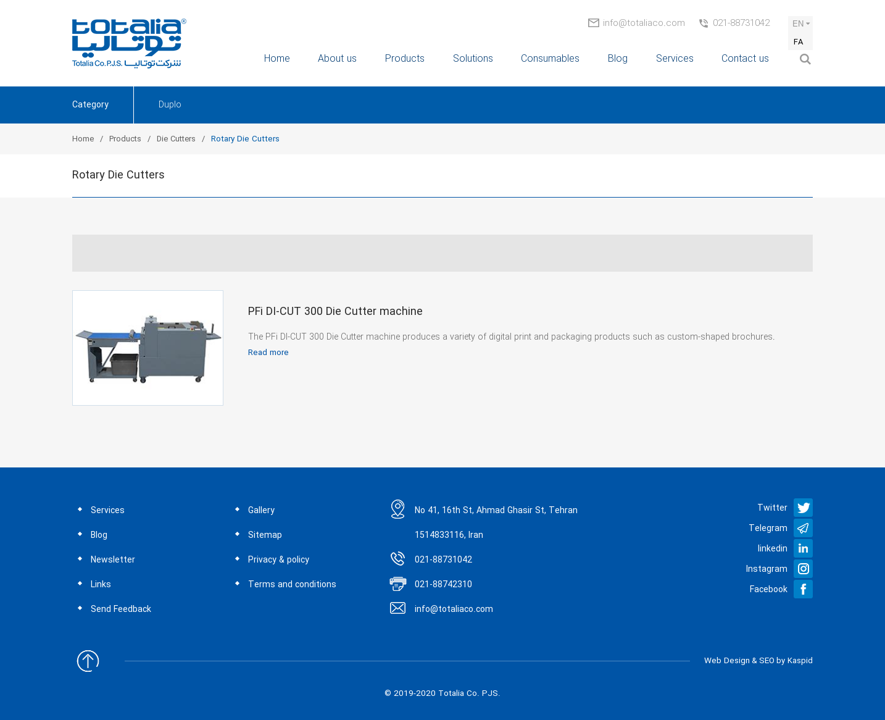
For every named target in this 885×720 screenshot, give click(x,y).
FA (798, 42)
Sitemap (265, 535)
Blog (618, 59)
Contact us (745, 59)
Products (405, 59)
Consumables (550, 59)
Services (675, 59)
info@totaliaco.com (644, 23)
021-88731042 (741, 23)
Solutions (473, 59)
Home (277, 59)
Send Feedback (121, 609)
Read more (268, 352)
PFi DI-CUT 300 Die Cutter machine (335, 311)
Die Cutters (176, 139)
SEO (767, 661)
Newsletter (113, 560)
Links (101, 585)
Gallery (261, 510)
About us (337, 59)
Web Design (727, 661)
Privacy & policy (278, 560)
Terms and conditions (292, 585)
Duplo (170, 105)
